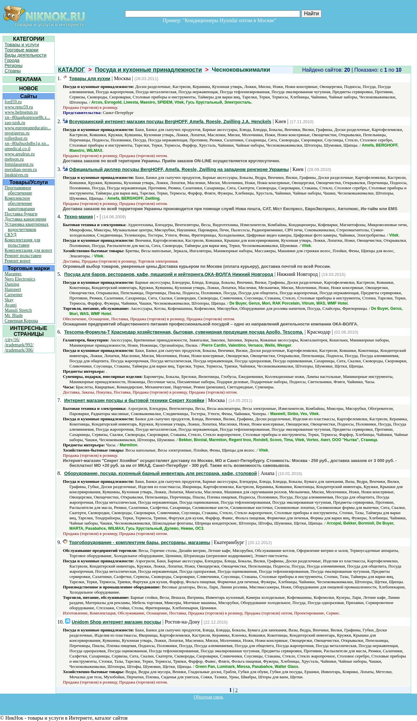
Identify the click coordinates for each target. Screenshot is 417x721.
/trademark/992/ (19, 344)
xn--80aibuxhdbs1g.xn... (27, 143)
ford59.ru (13, 101)
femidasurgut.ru (19, 164)
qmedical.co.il (17, 148)
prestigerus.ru (17, 133)
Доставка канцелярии (25, 219)
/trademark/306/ (19, 350)
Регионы (13, 65)
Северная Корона (21, 320)
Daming (12, 284)
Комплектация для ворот (28, 250)
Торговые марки (21, 49)
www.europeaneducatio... (28, 127)
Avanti (11, 305)
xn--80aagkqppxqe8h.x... (27, 117)
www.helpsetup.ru (21, 112)
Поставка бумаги (21, 213)
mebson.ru (14, 159)
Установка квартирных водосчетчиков (27, 227)
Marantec (13, 273)
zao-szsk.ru (15, 122)
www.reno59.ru (19, 107)
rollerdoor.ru (16, 138)
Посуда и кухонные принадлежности (148, 69)
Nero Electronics (20, 279)
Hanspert (13, 289)
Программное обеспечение (18, 190)
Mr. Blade (14, 315)
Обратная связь (208, 697)
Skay (9, 299)
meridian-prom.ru (21, 169)
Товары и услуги (22, 44)
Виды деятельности (26, 55)
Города (12, 60)
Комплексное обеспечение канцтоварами (20, 203)
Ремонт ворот (18, 260)
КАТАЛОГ (71, 69)
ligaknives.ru (16, 174)
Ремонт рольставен (23, 255)
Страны (13, 70)
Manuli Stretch (18, 310)
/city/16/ (12, 339)
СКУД (10, 234)
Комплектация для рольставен (22, 243)
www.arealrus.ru (20, 153)
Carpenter (13, 294)
